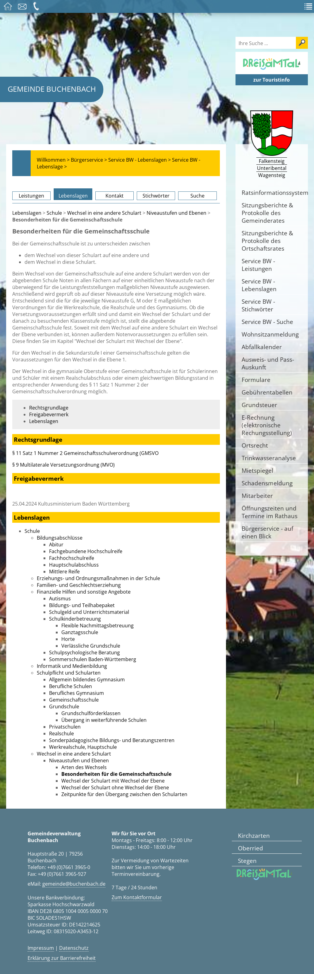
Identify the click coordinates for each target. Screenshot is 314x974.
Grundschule (64, 706)
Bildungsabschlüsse (59, 537)
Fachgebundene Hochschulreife (85, 551)
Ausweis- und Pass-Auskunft (268, 363)
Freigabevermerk (48, 414)
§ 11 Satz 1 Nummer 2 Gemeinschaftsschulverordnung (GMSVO (85, 453)
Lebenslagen (73, 195)
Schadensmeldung (267, 483)
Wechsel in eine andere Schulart (104, 213)
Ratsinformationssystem (275, 192)
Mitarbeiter (257, 495)
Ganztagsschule (79, 632)
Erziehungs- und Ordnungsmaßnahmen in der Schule (98, 578)
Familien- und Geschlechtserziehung (79, 585)
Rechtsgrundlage (48, 407)
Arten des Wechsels (84, 767)
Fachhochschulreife (71, 558)
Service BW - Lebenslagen (259, 285)
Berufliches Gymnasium (76, 693)
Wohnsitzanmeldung (270, 334)
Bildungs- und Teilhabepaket (82, 605)
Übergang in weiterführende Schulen (104, 720)
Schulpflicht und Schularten (69, 672)
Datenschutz (74, 948)
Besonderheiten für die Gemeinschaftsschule (116, 774)
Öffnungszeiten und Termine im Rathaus (269, 512)
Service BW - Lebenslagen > (139, 159)
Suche (197, 195)
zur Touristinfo (271, 79)
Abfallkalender (262, 347)
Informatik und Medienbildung (72, 666)
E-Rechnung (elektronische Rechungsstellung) (267, 425)
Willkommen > (53, 159)
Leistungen (31, 195)
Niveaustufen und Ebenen (176, 213)
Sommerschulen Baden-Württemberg (92, 659)
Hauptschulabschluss (74, 564)
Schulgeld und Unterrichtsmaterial (89, 612)
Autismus (60, 598)
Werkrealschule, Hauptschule (83, 747)
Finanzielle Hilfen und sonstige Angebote (84, 591)
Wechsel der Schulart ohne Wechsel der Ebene (115, 787)
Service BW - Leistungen (258, 264)
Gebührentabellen (267, 392)
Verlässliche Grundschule (90, 645)
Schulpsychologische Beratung (84, 652)
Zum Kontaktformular (137, 897)
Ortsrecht (255, 445)
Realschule (61, 733)
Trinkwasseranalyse (269, 458)
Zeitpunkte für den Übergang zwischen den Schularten (124, 794)
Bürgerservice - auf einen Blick (267, 532)
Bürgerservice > (89, 159)
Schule (54, 213)
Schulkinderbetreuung (75, 618)
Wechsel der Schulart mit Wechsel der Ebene (113, 780)
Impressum (41, 948)
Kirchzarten (254, 835)
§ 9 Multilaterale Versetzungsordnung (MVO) (63, 464)
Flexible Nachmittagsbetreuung (97, 625)
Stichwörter (156, 195)
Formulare (256, 379)
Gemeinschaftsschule (74, 699)
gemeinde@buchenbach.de (73, 883)
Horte (68, 639)
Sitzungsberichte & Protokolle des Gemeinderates (267, 212)
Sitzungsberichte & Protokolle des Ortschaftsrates (267, 240)
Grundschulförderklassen (91, 713)
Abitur (56, 544)
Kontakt (114, 195)
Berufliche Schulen (70, 686)
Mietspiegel (257, 470)
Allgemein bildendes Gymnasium (87, 679)
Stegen (247, 860)
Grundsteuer (259, 405)
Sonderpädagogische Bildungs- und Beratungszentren (111, 740)
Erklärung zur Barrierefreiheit (62, 958)
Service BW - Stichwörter (258, 305)
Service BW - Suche (267, 321)
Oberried (250, 848)
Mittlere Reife (64, 571)
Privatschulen (65, 726)
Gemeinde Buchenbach (52, 89)
